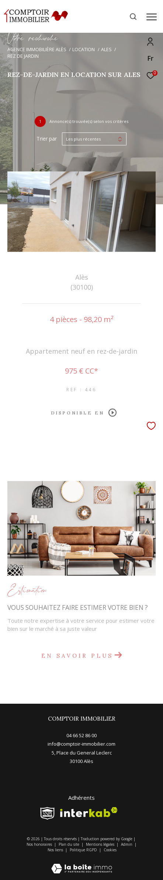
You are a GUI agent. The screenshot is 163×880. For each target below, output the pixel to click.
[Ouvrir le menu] (151, 17)
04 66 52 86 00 (81, 735)
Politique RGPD (83, 849)
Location (83, 49)
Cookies (110, 850)
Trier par (47, 139)
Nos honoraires (40, 844)
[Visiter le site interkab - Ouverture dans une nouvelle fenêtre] (89, 812)
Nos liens (56, 849)
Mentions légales (100, 844)
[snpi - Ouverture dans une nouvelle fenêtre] (47, 813)
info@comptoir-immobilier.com (81, 744)
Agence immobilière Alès (36, 49)
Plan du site (69, 844)
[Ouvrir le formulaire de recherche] (133, 17)
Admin (127, 844)
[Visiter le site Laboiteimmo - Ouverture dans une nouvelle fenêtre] (82, 863)
